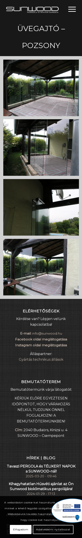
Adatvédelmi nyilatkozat (53, 529)
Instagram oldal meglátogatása (41, 345)
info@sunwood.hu (47, 333)
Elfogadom (20, 529)
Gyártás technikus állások (41, 359)
